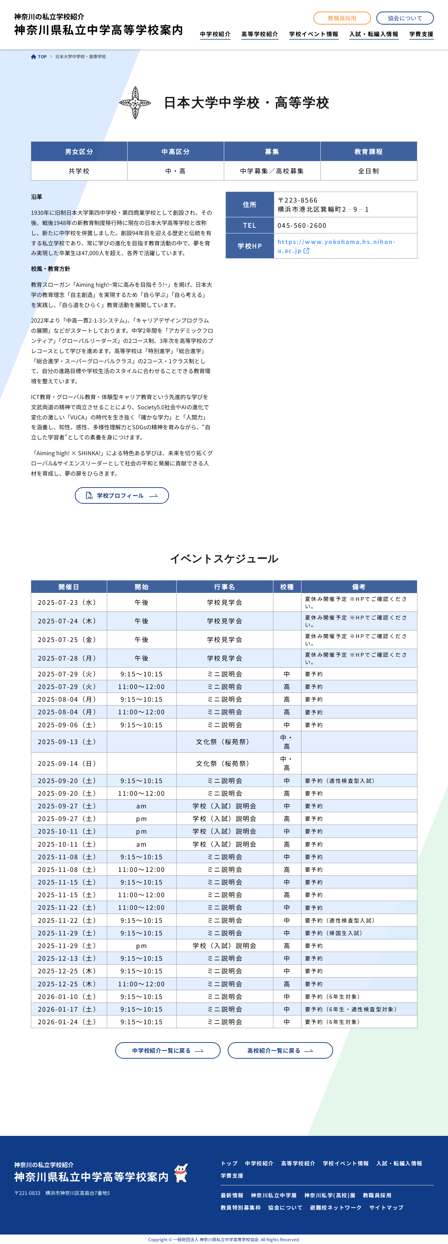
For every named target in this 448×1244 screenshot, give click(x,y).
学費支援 (421, 33)
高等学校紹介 (260, 33)
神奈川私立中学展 (274, 1195)
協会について (405, 18)
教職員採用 (342, 18)
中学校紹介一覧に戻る (161, 1050)
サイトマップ (386, 1207)
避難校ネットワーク (336, 1207)
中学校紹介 (215, 33)
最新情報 (232, 1195)
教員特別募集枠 (241, 1207)
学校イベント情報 (314, 33)
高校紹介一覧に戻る (273, 1050)
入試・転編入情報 (374, 33)
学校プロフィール (120, 495)
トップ (229, 1163)
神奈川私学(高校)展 (330, 1195)
